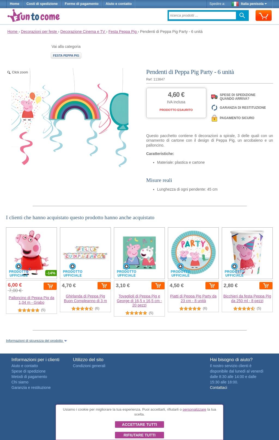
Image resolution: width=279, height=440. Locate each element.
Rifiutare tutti (139, 435)
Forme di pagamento (82, 4)
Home (14, 4)
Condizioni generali (89, 366)
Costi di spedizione (42, 4)
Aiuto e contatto (119, 4)
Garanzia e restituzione (31, 387)
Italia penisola (249, 4)
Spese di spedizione (28, 371)
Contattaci (218, 387)
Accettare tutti (139, 424)
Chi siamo (19, 382)
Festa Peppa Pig (66, 55)
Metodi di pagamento (29, 376)
